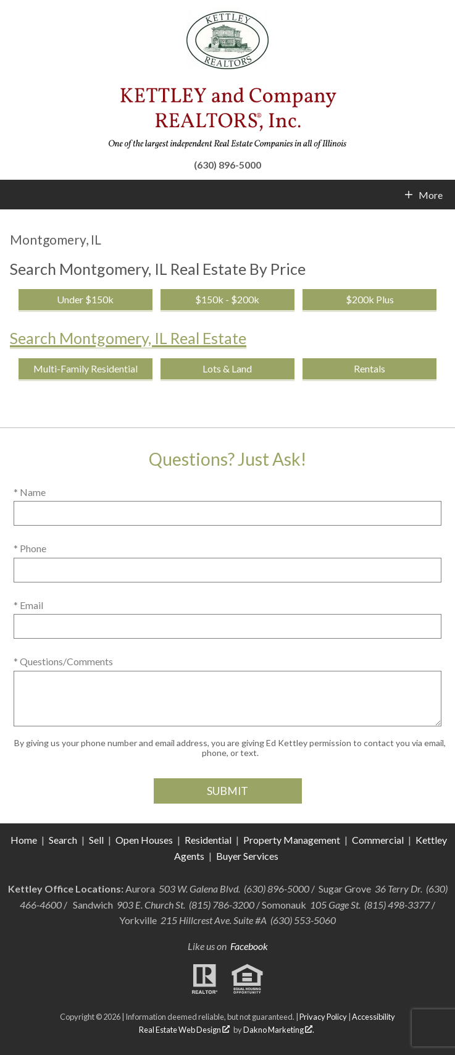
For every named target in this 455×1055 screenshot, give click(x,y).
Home (23, 840)
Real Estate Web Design (184, 1030)
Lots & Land (227, 368)
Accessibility (373, 1017)
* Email (28, 605)
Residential (208, 840)
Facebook (249, 946)
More (430, 195)
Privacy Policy (323, 1017)
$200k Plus (370, 299)
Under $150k (85, 299)
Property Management (291, 840)
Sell (96, 840)
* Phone (30, 548)
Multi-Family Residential (85, 368)
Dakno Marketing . (278, 1030)
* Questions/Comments (63, 661)
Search (63, 840)
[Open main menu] (15, 194)
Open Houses (144, 840)
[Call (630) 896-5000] (227, 163)
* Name (30, 492)
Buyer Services (247, 856)
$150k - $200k (227, 299)
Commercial (379, 840)
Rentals (369, 368)
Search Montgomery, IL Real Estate (128, 338)
